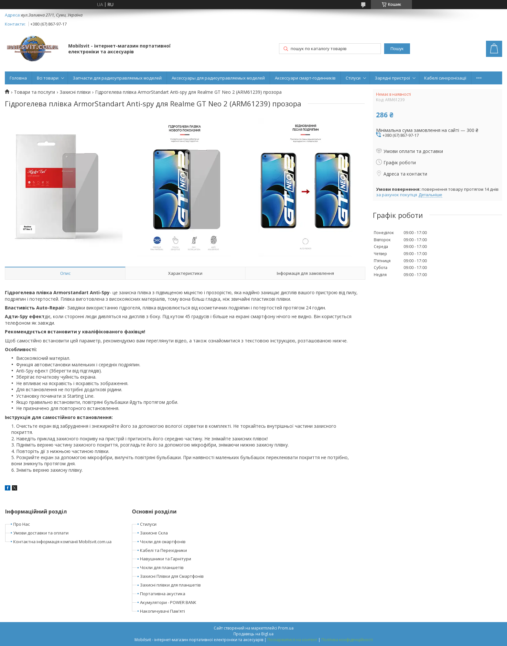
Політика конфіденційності (347, 639)
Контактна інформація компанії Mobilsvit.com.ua (62, 541)
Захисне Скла (154, 533)
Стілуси (353, 78)
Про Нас (21, 524)
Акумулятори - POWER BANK (168, 602)
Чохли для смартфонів (163, 541)
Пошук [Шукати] (396, 48)
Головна (18, 78)
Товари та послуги (34, 92)
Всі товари (48, 78)
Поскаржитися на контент (292, 639)
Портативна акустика (162, 594)
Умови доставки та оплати (41, 533)
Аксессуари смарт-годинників (305, 78)
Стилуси (148, 524)
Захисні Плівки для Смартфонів (172, 576)
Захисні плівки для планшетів (170, 585)
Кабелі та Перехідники (163, 550)
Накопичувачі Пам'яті (162, 611)
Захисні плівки (75, 92)
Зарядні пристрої (392, 78)
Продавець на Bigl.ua (253, 634)
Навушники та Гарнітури (165, 559)
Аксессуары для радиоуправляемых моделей (218, 78)
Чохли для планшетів (162, 567)
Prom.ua (286, 628)
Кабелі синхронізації (445, 78)
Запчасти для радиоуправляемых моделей (117, 78)
